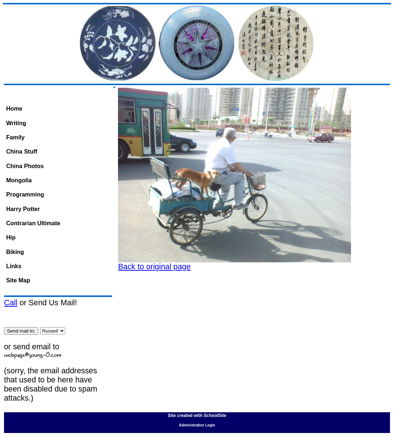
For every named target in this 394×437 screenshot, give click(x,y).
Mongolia (19, 180)
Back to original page (154, 266)
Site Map (18, 280)
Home (14, 109)
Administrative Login (197, 425)
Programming (25, 194)
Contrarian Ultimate (33, 223)
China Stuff (21, 151)
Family (15, 137)
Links (13, 266)
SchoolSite (215, 415)
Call (10, 302)
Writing (16, 123)
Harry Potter (23, 209)
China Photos (25, 166)
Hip (11, 237)
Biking (15, 252)
